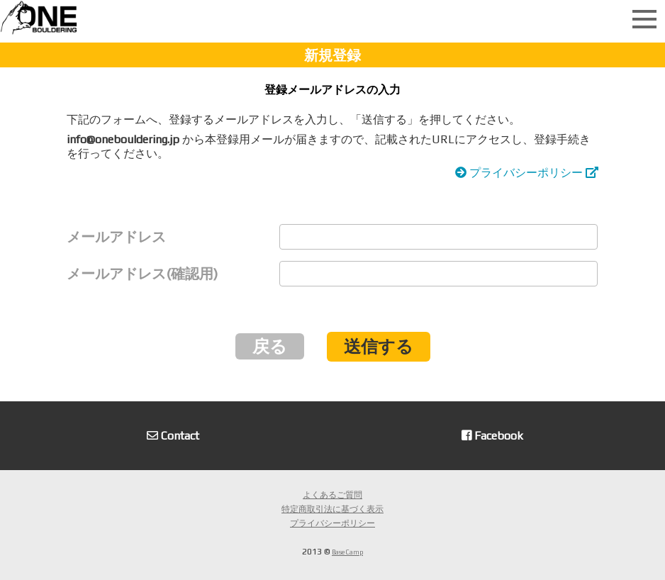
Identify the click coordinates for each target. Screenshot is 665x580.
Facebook (492, 435)
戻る (269, 346)
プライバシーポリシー (526, 172)
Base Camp (347, 552)
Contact (173, 435)
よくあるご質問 (332, 495)
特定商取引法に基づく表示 (332, 509)
